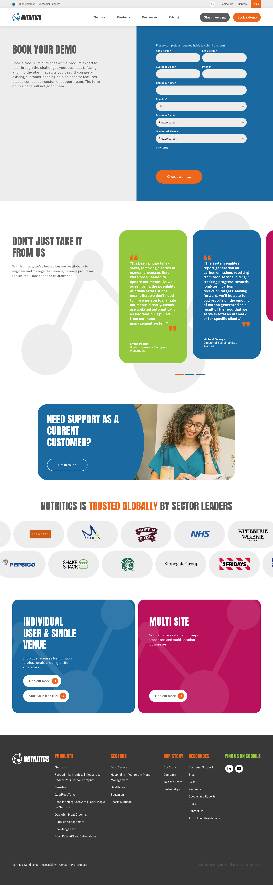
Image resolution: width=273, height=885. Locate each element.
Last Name (209, 50)
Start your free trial (43, 696)
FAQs (192, 782)
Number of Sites (167, 131)
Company (170, 774)
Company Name (166, 83)
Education (117, 794)
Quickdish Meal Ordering (71, 814)
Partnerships (172, 789)
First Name (163, 50)
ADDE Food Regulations (204, 818)
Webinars (195, 789)
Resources (150, 17)
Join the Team (173, 782)
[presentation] (183, 157)
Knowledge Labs (66, 829)
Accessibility (48, 864)
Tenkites (60, 787)
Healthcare (118, 787)
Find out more (39, 681)
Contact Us (227, 4)
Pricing (174, 17)
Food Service (119, 767)
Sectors (100, 17)
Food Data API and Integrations (75, 836)
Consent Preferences (73, 864)
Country (161, 99)
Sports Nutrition (121, 802)
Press (192, 803)
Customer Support (49, 4)
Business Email (166, 66)
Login (255, 4)
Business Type (166, 115)
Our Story (242, 4)
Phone (207, 66)
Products (124, 17)
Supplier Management (69, 822)
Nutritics (60, 767)
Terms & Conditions (25, 864)
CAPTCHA (162, 147)
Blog (192, 774)
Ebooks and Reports (202, 796)
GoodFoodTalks (65, 794)
